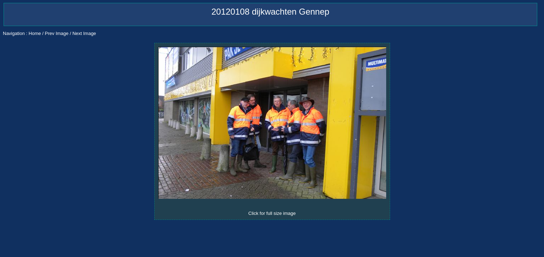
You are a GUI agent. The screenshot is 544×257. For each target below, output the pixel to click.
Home (35, 33)
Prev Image (56, 33)
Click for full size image (272, 213)
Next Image (84, 33)
